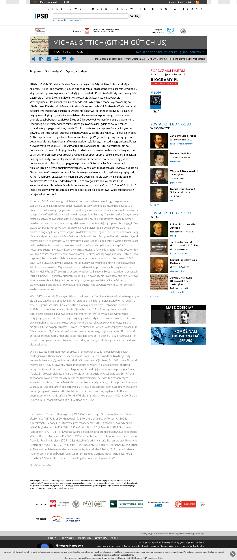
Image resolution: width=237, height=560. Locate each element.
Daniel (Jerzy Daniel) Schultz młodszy (182, 190)
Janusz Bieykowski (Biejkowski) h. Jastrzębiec (181, 281)
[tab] (36, 71)
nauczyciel (197, 52)
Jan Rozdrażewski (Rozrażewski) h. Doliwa (184, 243)
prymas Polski (176, 182)
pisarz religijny (175, 52)
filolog (173, 235)
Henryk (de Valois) (181, 153)
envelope (48, 59)
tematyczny (101, 537)
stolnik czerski (177, 292)
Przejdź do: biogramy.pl (45, 2)
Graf (156, 111)
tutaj (160, 558)
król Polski (175, 161)
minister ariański (149, 52)
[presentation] (35, 71)
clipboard (41, 59)
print (56, 59)
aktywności (68, 537)
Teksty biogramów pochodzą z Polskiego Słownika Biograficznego (172, 533)
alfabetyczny (84, 537)
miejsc (114, 537)
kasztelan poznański (179, 253)
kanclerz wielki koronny (181, 143)
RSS (197, 2)
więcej (153, 205)
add (72, 59)
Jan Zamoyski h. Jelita (183, 135)
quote (64, 59)
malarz (173, 200)
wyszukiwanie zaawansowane (67, 20)
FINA (66, 2)
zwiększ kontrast (175, 2)
